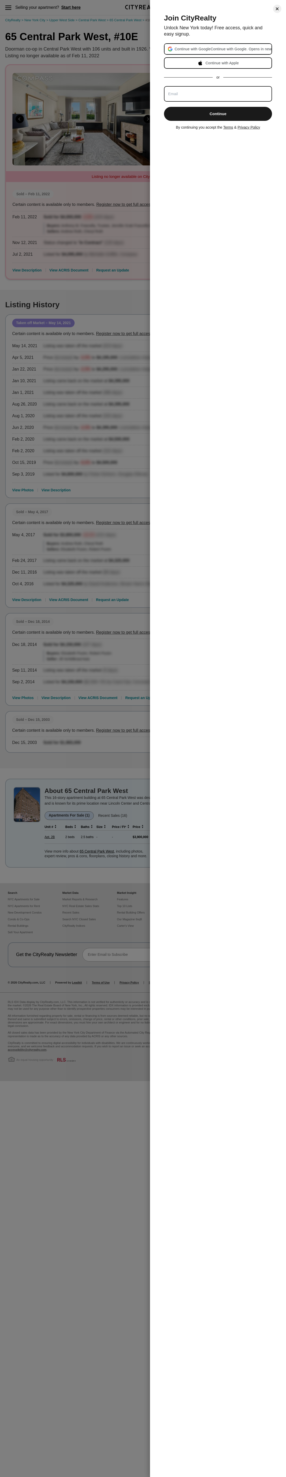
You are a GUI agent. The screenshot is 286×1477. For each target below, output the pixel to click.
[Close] (277, 9)
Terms (228, 127)
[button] (223, 49)
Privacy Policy (249, 127)
